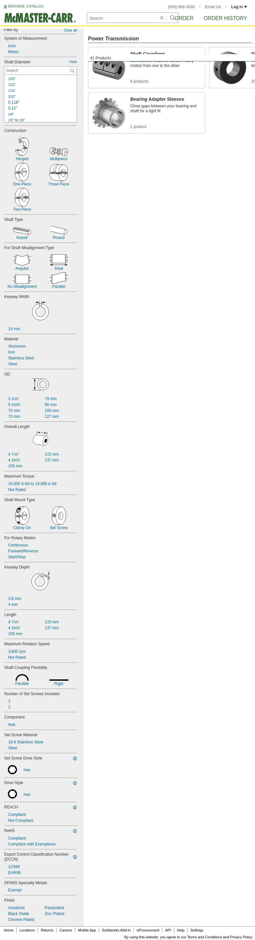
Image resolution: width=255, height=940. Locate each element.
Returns (47, 930)
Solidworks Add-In (116, 930)
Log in (239, 7)
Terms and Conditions (204, 937)
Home (8, 930)
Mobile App (87, 930)
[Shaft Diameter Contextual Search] (40, 70)
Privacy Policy (241, 937)
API (168, 930)
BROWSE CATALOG (26, 6)
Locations (27, 930)
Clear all (70, 30)
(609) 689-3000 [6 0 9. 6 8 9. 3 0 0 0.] (181, 7)
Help (181, 930)
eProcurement (148, 930)
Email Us (213, 7)
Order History (225, 18)
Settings (196, 930)
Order (183, 18)
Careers (65, 930)
